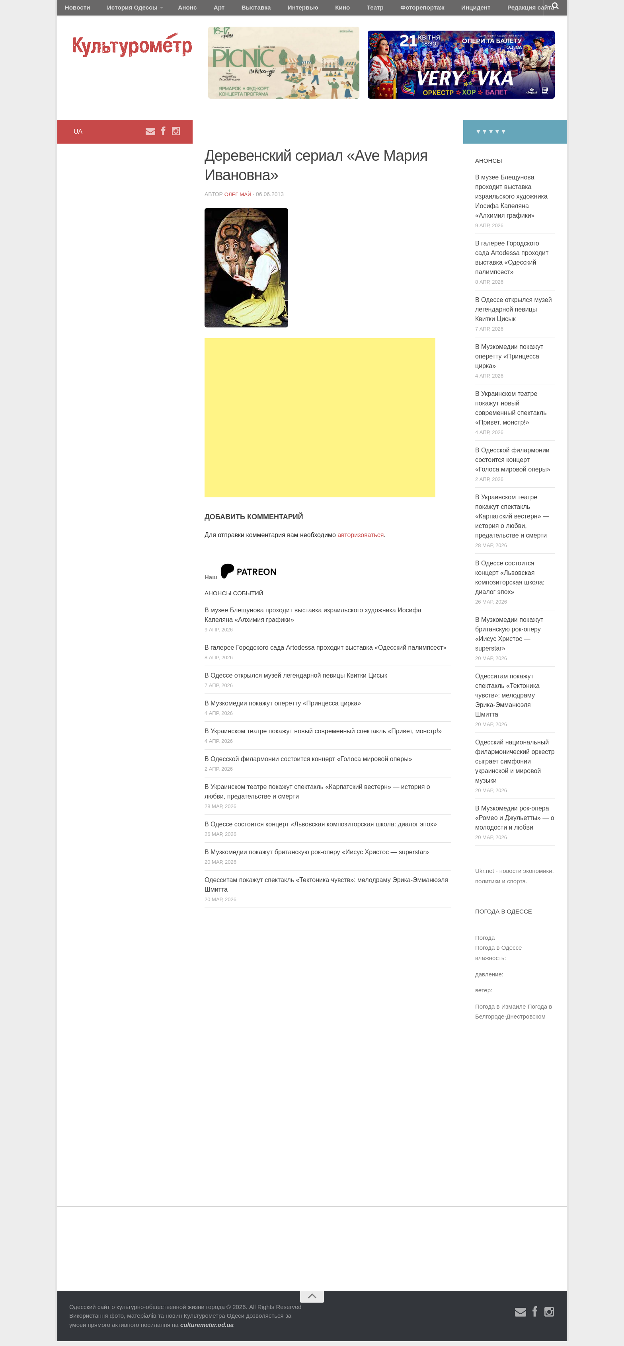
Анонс (174, 9)
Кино (303, 9)
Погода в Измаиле (500, 1010)
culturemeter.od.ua (207, 1329)
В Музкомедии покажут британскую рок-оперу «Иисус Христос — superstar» (317, 856)
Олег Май (238, 198)
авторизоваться (360, 539)
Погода (485, 942)
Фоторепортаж (370, 9)
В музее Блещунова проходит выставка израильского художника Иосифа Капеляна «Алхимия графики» (511, 201)
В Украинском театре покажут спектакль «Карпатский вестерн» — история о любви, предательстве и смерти (512, 521)
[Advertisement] (320, 422)
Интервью (270, 9)
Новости (75, 9)
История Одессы (123, 9)
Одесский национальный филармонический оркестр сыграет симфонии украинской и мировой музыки (515, 766)
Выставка (230, 9)
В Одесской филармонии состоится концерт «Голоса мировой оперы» (308, 763)
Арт (199, 9)
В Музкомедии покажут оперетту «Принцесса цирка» (283, 707)
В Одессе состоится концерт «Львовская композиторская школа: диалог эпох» (321, 828)
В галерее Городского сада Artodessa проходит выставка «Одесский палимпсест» (326, 652)
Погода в (498, 952)
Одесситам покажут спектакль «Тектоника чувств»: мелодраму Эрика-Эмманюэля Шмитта (507, 700)
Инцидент (417, 9)
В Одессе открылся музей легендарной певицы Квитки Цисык (296, 679)
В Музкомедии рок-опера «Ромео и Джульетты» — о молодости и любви (514, 823)
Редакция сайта (466, 9)
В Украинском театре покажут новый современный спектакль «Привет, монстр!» (323, 735)
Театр (329, 9)
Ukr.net (484, 875)
